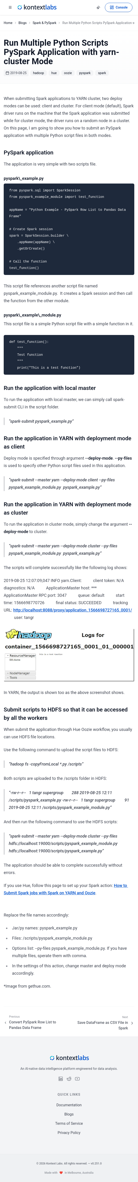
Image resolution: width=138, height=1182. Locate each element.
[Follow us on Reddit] (69, 1078)
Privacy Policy (69, 1133)
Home (8, 23)
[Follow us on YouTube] (77, 1078)
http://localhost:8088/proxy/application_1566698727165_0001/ (72, 610)
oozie (68, 73)
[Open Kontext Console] (118, 7)
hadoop (38, 73)
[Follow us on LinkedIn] (60, 1078)
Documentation (69, 1105)
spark (102, 73)
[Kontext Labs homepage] (36, 7)
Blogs (23, 23)
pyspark (85, 73)
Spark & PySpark (44, 23)
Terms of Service (69, 1123)
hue (54, 73)
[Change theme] (98, 7)
